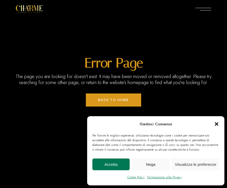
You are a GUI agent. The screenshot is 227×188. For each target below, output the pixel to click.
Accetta (110, 164)
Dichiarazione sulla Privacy (164, 177)
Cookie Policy (136, 177)
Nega (151, 164)
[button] (216, 124)
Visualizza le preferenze (195, 164)
